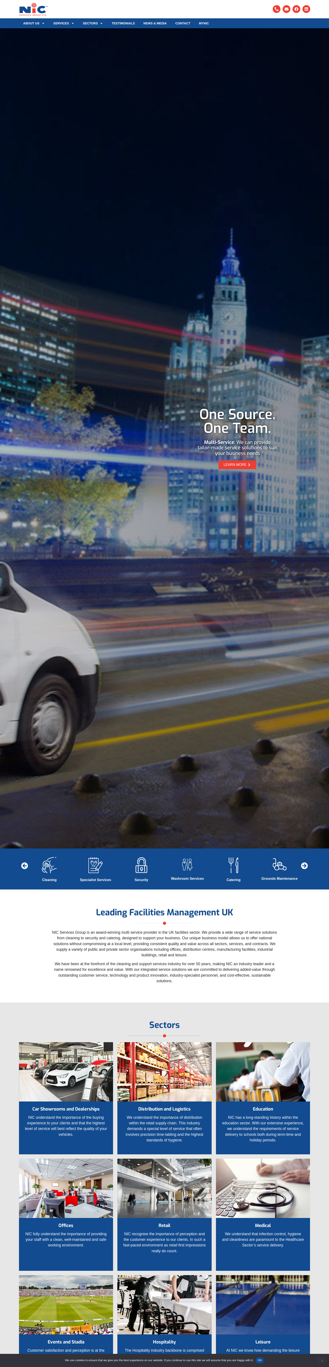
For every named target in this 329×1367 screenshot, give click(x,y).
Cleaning (49, 879)
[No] (322, 1360)
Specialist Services (95, 879)
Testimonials (123, 23)
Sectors (93, 23)
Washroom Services (187, 878)
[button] (25, 866)
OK (260, 1360)
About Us (34, 23)
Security (141, 879)
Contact (182, 23)
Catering (234, 879)
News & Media (155, 23)
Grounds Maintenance (279, 878)
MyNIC (204, 23)
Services (63, 23)
